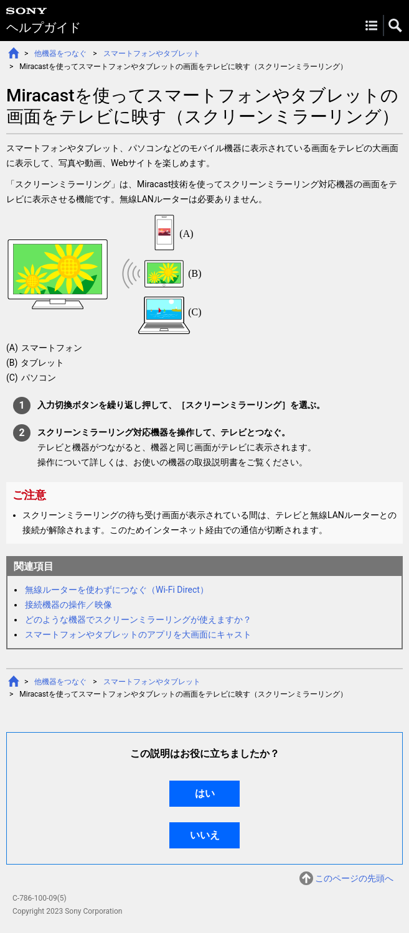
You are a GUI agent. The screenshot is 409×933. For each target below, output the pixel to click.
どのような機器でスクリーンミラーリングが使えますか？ (138, 619)
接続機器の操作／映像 (68, 605)
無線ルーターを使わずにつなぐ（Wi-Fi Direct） (117, 590)
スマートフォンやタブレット (151, 53)
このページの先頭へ (354, 878)
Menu (371, 25)
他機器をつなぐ (60, 53)
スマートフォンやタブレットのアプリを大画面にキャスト (138, 634)
